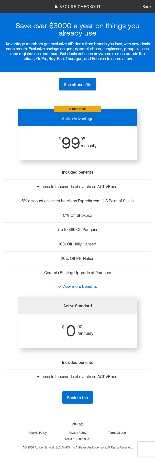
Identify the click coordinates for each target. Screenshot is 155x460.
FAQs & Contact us (77, 439)
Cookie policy (38, 432)
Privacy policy (77, 432)
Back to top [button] (77, 398)
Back (147, 6)
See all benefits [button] (77, 84)
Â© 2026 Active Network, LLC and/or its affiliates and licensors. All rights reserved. (77, 447)
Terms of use (117, 432)
